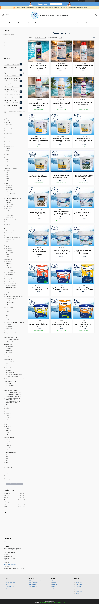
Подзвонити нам (10, 586)
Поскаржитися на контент (45, 602)
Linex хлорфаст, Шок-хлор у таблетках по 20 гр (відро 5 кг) (84, 176)
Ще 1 (7, 419)
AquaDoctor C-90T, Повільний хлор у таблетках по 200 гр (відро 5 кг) (83, 324)
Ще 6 (7, 256)
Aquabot (54, 588)
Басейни (20, 22)
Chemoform (79, 586)
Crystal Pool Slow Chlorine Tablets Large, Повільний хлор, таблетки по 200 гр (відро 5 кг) (39, 252)
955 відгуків (82, 1)
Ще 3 (7, 241)
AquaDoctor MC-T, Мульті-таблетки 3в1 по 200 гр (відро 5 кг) (38, 324)
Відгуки (6, 43)
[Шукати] (3, 15)
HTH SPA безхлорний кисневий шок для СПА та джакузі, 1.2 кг (61, 67)
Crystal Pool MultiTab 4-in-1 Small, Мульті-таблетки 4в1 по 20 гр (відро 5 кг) (83, 252)
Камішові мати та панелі (35, 588)
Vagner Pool (79, 582)
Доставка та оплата (10, 49)
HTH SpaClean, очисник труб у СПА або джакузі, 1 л (83, 103)
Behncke (54, 584)
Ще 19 (7, 319)
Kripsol (54, 582)
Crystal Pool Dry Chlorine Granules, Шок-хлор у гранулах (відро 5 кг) (83, 214)
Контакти (79, 22)
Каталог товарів (9, 34)
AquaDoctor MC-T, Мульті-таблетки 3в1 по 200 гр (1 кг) (84, 288)
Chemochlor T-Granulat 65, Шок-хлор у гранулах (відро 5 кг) (38, 140)
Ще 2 (7, 334)
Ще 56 (7, 135)
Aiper (77, 588)
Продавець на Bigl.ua (49, 601)
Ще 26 (7, 180)
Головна (11, 22)
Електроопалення (67, 22)
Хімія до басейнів (33, 582)
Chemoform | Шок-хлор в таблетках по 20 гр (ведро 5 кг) (61, 140)
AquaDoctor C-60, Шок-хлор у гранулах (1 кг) (38, 288)
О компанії (7, 40)
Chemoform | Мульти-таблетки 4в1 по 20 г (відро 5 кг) (38, 176)
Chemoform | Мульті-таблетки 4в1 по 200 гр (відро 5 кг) (83, 140)
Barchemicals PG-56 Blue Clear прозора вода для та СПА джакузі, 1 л (83, 67)
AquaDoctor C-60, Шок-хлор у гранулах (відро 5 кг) (61, 288)
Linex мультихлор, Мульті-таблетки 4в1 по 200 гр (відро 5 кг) (38, 214)
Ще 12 (7, 304)
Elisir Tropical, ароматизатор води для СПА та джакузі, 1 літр (61, 103)
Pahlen (54, 586)
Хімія (29, 22)
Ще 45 (7, 226)
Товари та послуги (10, 582)
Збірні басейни (33, 584)
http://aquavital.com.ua (10, 564)
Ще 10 (7, 150)
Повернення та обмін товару (12, 46)
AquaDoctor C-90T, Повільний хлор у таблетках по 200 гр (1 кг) (61, 324)
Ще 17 (7, 289)
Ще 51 (7, 211)
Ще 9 (7, 356)
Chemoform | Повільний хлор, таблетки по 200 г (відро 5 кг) (61, 176)
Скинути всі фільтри (15, 483)
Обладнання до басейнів (35, 581)
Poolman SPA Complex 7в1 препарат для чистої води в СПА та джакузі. (39, 67)
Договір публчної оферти (11, 51)
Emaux (54, 581)
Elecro (77, 581)
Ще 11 (7, 195)
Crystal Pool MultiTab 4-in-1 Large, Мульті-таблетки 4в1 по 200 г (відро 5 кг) (61, 252)
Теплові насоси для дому (50, 22)
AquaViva (78, 589)
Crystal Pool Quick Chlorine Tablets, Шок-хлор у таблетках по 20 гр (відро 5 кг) (61, 214)
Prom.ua (57, 599)
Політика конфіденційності (58, 602)
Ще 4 (7, 434)
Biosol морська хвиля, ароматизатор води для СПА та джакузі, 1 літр (38, 103)
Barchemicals (79, 591)
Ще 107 (8, 480)
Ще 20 (7, 165)
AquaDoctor (79, 584)
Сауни (37, 22)
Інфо (87, 22)
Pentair (77, 593)
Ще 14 (7, 464)
